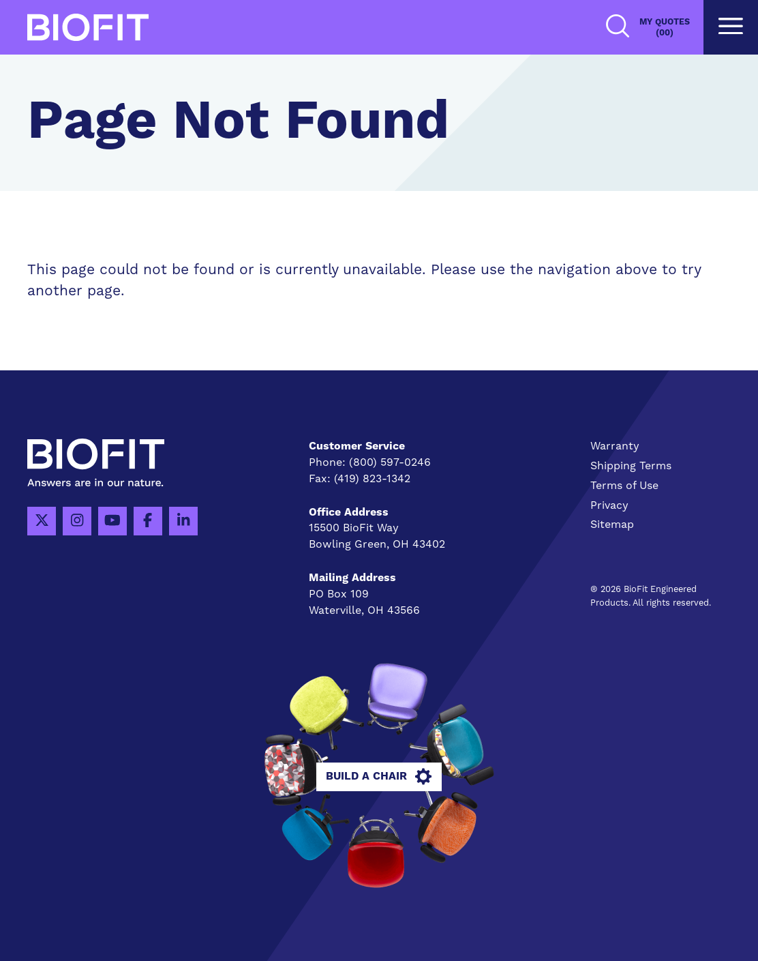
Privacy (609, 505)
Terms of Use (624, 485)
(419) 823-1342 (372, 479)
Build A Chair (378, 777)
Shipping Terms (630, 466)
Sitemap (612, 524)
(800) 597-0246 (390, 462)
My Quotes (664, 27)
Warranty (614, 446)
